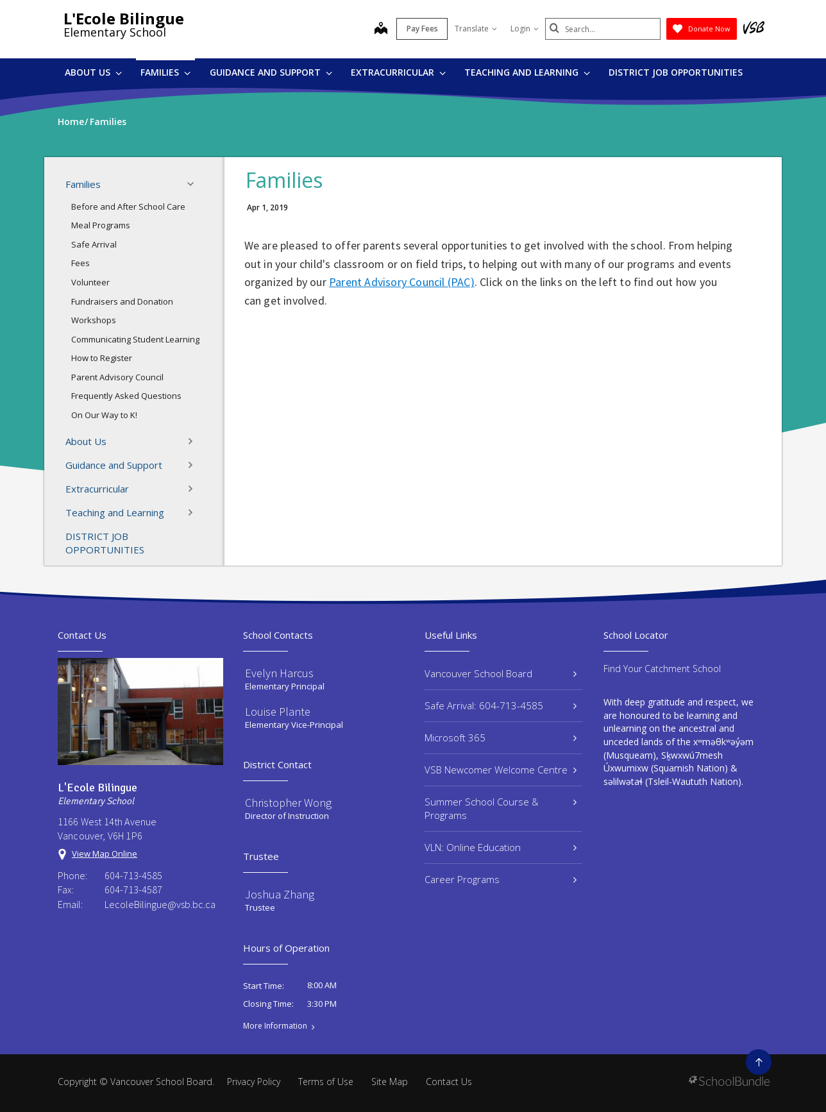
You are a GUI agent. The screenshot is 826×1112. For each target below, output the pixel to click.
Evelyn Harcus (279, 673)
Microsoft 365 (501, 737)
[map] (381, 29)
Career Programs (501, 879)
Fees (80, 263)
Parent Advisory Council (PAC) (402, 281)
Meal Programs (100, 225)
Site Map (389, 1081)
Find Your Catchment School (662, 668)
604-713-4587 (133, 889)
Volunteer (90, 282)
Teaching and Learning (527, 72)
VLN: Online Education (501, 847)
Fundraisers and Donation (122, 301)
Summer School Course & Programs (501, 808)
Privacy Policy (253, 1081)
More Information (275, 1026)
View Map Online (104, 853)
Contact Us (449, 1081)
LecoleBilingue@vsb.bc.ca (160, 904)
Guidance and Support (271, 72)
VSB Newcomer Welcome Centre (501, 769)
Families (165, 72)
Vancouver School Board (501, 673)
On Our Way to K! (104, 415)
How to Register (101, 358)
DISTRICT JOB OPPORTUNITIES (676, 72)
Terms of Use (325, 1081)
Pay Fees (422, 28)
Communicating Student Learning (135, 339)
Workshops (93, 320)
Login (524, 28)
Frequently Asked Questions (126, 395)
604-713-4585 (133, 875)
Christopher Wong (288, 802)
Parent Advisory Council (117, 377)
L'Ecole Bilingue (123, 18)
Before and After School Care (128, 206)
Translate (476, 28)
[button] (194, 184)
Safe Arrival (94, 244)
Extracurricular (398, 72)
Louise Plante (277, 711)
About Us (93, 72)
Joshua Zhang (279, 894)
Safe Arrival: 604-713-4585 (501, 705)
